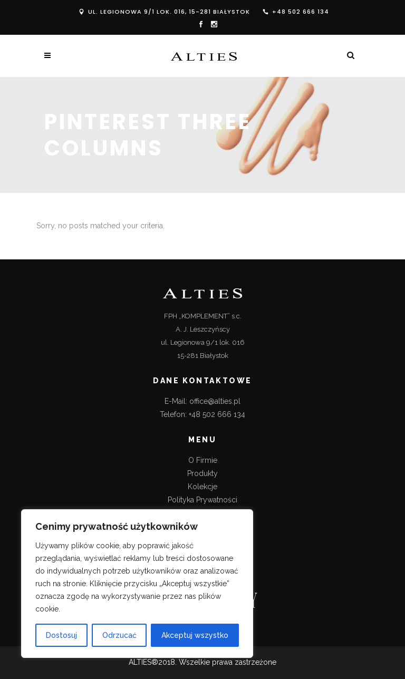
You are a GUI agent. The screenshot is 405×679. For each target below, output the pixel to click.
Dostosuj (61, 635)
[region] (137, 583)
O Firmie (202, 460)
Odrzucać (119, 635)
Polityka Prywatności (202, 500)
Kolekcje (202, 486)
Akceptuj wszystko (194, 635)
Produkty (202, 473)
